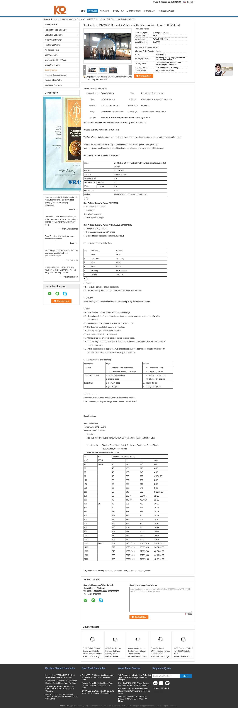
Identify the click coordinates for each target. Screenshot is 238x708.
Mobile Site (157, 692)
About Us (104, 11)
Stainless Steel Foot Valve (55, 60)
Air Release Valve (52, 50)
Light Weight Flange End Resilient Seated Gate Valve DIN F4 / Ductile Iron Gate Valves (61, 696)
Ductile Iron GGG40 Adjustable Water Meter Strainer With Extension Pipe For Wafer (134, 691)
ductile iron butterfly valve (98, 571)
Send (185, 676)
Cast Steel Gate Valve (54, 35)
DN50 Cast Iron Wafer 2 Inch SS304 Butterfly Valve (183, 651)
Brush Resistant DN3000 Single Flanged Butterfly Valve (160, 651)
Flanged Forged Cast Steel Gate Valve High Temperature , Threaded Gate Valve (97, 685)
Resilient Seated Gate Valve (56, 30)
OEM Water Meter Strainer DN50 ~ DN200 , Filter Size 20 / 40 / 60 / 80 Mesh (132, 699)
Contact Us (149, 11)
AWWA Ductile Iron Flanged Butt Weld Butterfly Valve (113, 651)
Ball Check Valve (51, 55)
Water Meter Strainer (53, 40)
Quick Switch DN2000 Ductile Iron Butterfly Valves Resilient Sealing (92, 651)
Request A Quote (166, 11)
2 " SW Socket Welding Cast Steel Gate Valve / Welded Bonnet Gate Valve (98, 692)
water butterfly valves (118, 571)
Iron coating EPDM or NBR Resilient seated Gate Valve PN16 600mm (60, 676)
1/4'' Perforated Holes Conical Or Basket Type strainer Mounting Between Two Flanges (134, 677)
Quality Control (134, 11)
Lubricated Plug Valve (53, 85)
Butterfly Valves (67, 19)
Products (92, 11)
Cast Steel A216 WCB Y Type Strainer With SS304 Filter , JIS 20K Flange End (134, 684)
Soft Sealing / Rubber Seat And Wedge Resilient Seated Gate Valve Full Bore (61, 682)
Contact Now (145, 76)
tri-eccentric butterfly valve (139, 571)
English (191, 2)
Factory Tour (118, 11)
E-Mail (156, 688)
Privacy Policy (65, 706)
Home (82, 11)
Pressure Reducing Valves (55, 75)
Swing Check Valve (52, 65)
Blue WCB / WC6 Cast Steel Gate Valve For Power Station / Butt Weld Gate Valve (98, 677)
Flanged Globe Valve (53, 80)
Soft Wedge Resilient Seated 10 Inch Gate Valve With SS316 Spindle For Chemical (60, 688)
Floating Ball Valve (52, 45)
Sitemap (165, 688)
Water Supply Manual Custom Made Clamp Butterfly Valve (136, 651)
